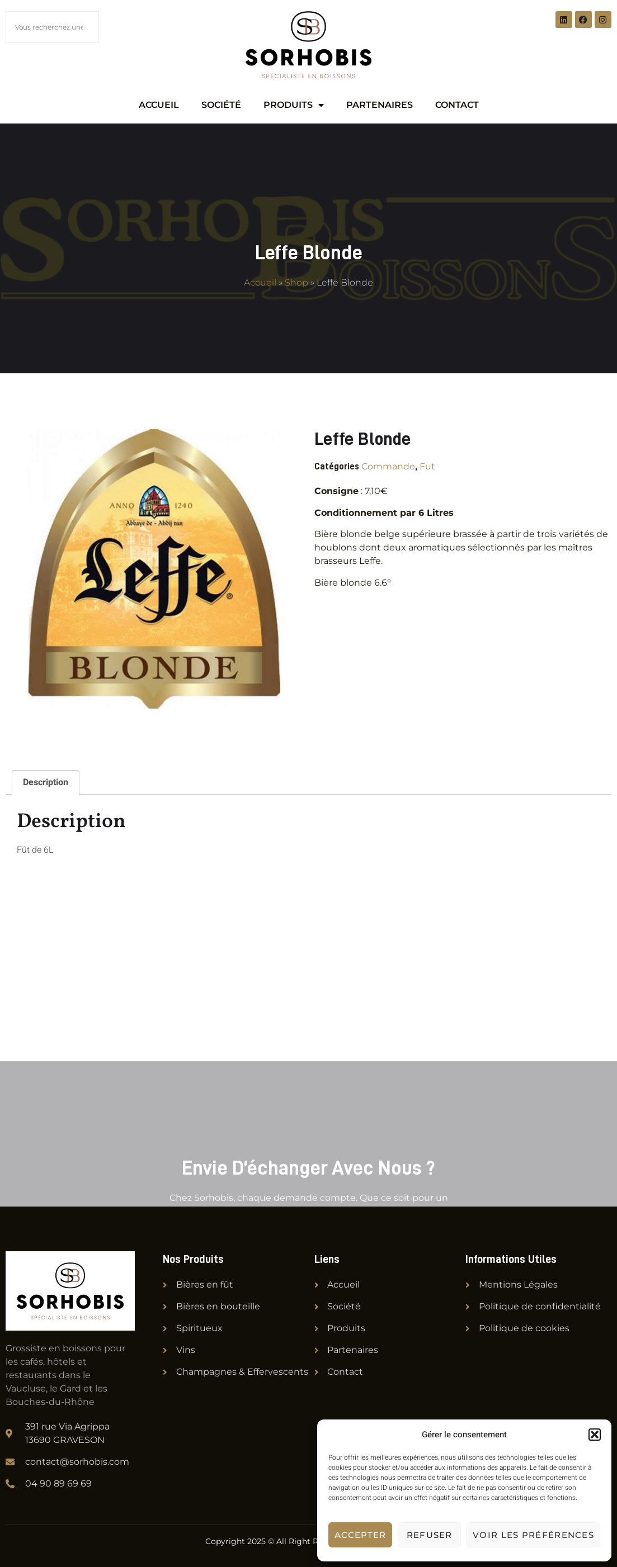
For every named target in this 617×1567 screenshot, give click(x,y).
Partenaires (379, 104)
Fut (427, 466)
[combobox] (52, 26)
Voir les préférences (533, 1535)
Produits (293, 105)
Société (221, 104)
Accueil (159, 104)
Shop (296, 282)
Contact (457, 104)
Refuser (430, 1535)
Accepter (360, 1535)
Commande (388, 466)
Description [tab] (45, 782)
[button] (594, 1434)
